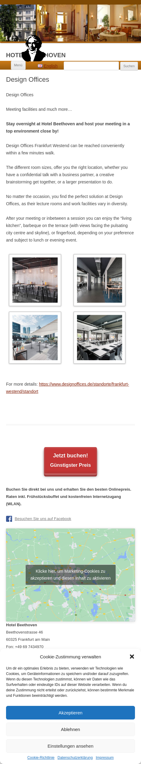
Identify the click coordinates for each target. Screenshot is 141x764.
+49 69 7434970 (29, 646)
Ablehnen (70, 729)
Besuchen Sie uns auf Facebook (43, 518)
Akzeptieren (70, 712)
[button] (132, 657)
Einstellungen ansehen (71, 746)
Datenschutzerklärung (75, 757)
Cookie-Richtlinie (40, 757)
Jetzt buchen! (70, 461)
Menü (18, 65)
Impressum (105, 757)
